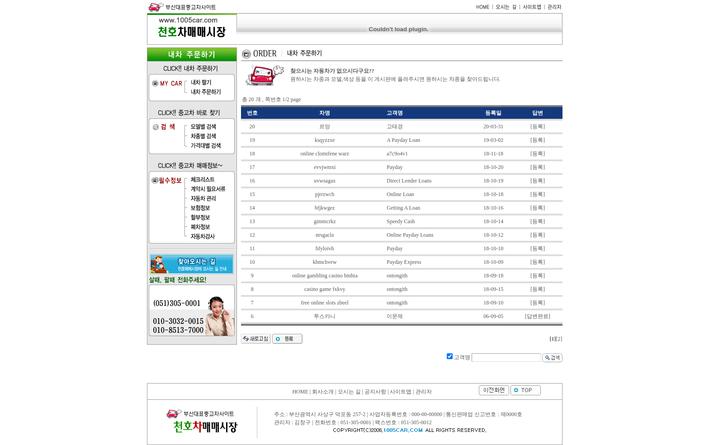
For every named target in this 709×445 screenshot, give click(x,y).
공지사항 (375, 392)
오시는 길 (349, 392)
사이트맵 (400, 392)
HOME (300, 392)
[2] (559, 339)
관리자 (424, 392)
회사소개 (323, 392)
